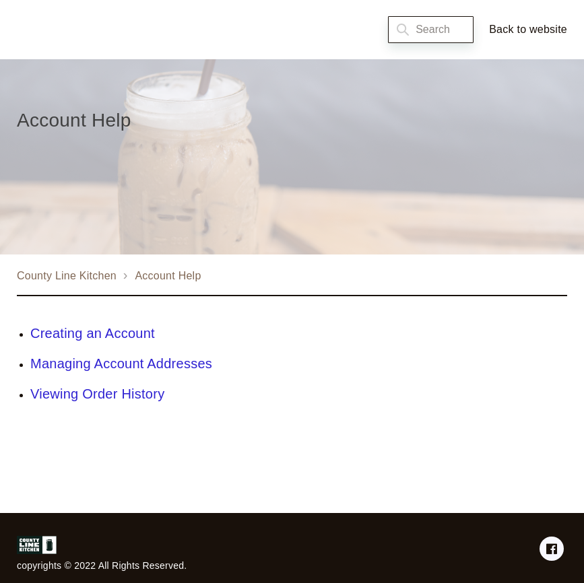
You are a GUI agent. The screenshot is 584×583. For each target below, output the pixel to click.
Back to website (528, 29)
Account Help (168, 275)
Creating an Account (92, 333)
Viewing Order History (97, 393)
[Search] (431, 29)
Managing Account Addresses (121, 363)
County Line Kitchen (67, 275)
